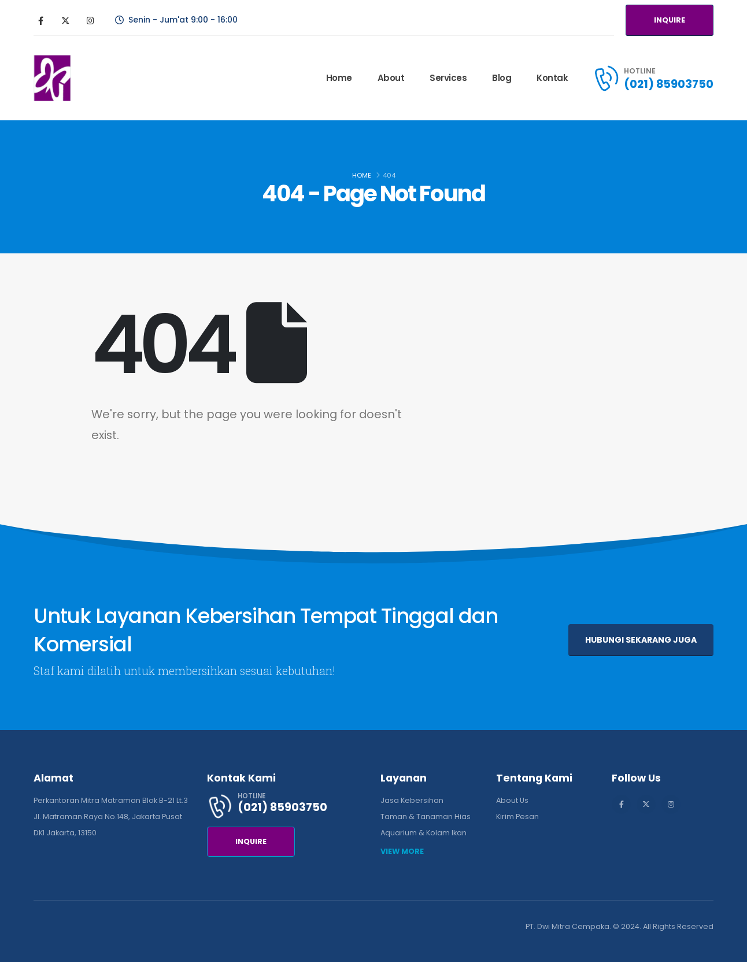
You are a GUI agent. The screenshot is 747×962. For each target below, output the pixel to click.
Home (339, 78)
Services (448, 78)
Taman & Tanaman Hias (425, 816)
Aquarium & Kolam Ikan (423, 833)
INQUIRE (669, 20)
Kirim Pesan (517, 816)
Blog (501, 78)
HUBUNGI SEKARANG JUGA (641, 640)
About (391, 78)
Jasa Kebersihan (411, 800)
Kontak (552, 78)
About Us (512, 800)
